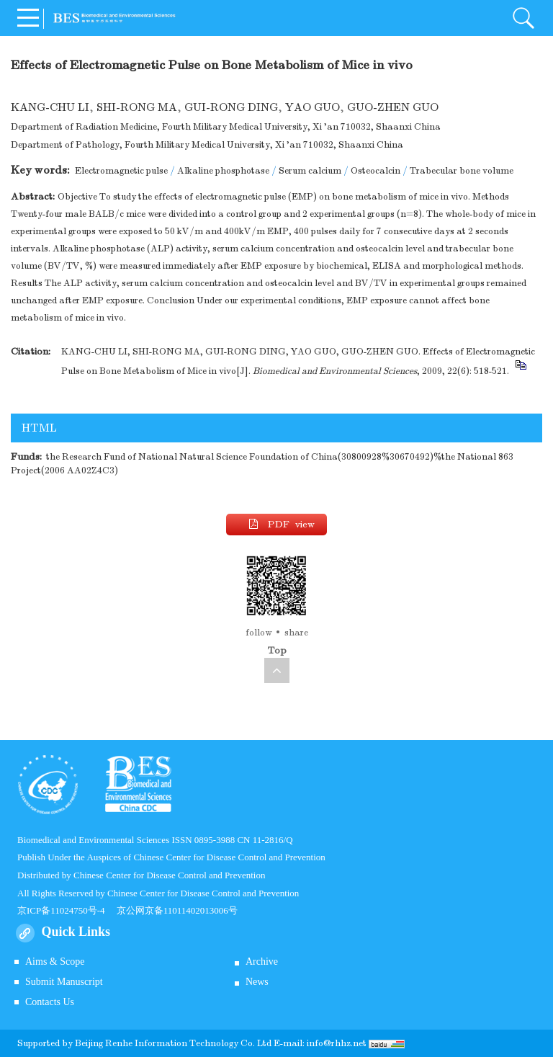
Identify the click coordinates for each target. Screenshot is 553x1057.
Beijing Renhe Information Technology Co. (166, 1043)
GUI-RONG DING (231, 107)
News (257, 981)
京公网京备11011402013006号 (177, 910)
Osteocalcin (375, 171)
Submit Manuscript (64, 981)
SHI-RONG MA (136, 107)
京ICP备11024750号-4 (67, 910)
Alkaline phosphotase (223, 171)
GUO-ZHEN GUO (393, 107)
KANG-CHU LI (50, 107)
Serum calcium (310, 171)
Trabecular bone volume (461, 171)
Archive (262, 961)
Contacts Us (49, 1001)
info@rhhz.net (337, 1043)
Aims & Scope (54, 961)
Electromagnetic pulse (121, 171)
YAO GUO (312, 107)
